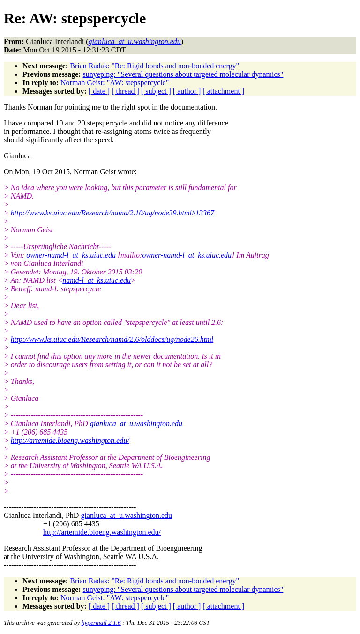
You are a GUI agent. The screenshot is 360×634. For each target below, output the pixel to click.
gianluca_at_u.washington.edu (136, 424)
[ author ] (187, 91)
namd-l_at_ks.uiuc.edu (96, 280)
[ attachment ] (223, 91)
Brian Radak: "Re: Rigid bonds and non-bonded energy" (154, 66)
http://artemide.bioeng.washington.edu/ (70, 440)
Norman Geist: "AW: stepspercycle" (114, 83)
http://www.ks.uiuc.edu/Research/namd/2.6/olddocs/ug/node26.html (112, 339)
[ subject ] (156, 91)
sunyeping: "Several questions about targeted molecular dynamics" (183, 74)
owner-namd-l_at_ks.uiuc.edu (71, 255)
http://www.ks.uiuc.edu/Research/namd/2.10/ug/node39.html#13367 (112, 213)
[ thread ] (125, 91)
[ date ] (99, 91)
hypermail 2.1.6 (101, 622)
